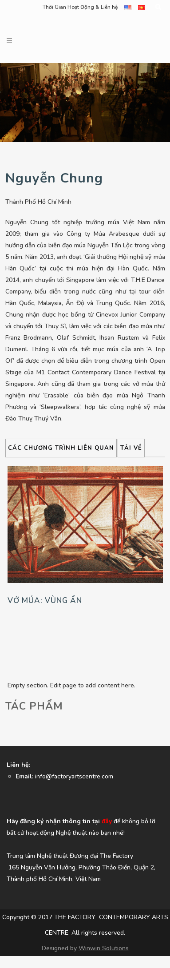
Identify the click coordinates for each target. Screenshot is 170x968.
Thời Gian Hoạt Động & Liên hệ (80, 7)
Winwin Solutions (104, 948)
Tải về (131, 448)
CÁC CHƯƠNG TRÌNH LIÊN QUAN (61, 448)
